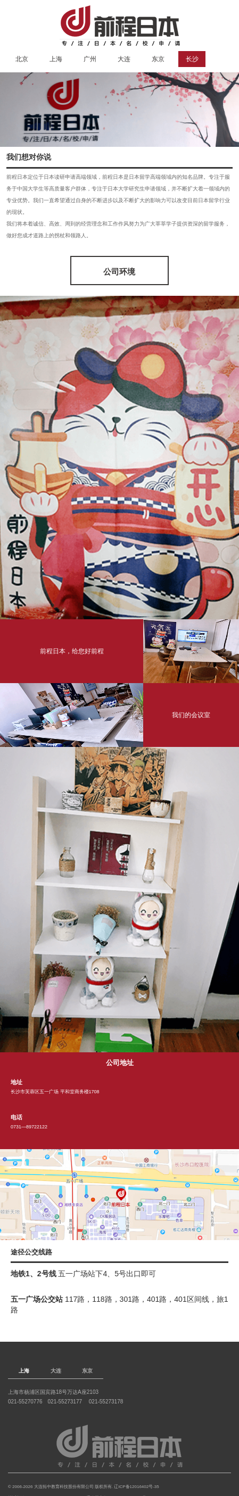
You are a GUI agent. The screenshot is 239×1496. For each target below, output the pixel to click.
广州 (90, 59)
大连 (124, 59)
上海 (56, 59)
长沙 (192, 59)
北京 (21, 59)
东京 (158, 59)
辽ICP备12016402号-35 (136, 1486)
